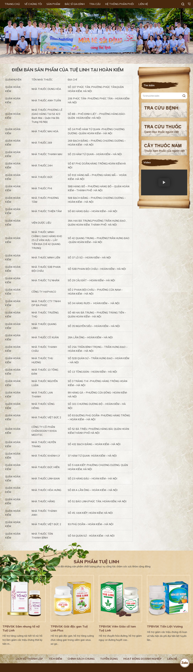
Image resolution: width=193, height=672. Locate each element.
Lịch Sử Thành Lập (29, 658)
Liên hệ (172, 658)
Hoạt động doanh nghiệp (142, 658)
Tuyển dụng (109, 658)
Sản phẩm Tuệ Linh (96, 561)
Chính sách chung (81, 658)
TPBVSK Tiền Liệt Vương (165, 626)
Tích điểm (55, 658)
